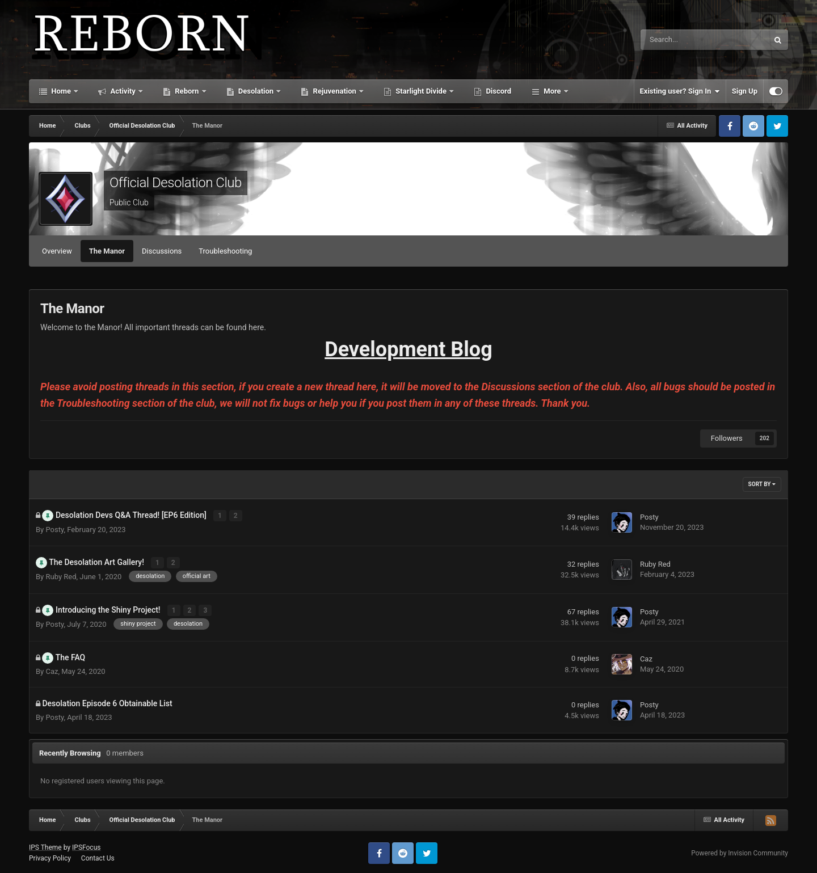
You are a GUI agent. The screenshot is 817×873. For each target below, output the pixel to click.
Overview (57, 251)
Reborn (187, 91)
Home (61, 91)
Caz (51, 669)
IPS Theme (45, 846)
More (552, 91)
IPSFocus (86, 846)
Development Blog (408, 349)
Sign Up (744, 91)
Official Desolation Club (176, 183)
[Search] (676, 39)
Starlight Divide (421, 91)
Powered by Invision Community (739, 851)
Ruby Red (60, 575)
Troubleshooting (225, 251)
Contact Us (98, 857)
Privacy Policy (50, 857)
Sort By (762, 484)
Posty (54, 529)
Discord (497, 91)
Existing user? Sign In (680, 91)
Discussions (162, 251)
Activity (122, 91)
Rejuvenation (334, 91)
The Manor (107, 251)
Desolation (256, 91)
